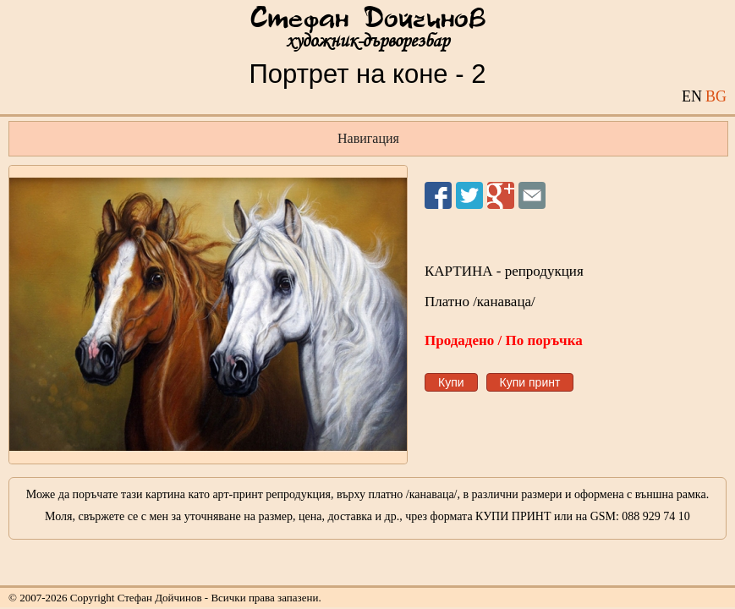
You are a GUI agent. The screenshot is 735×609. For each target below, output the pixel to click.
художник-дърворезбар (367, 41)
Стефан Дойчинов (367, 19)
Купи (451, 382)
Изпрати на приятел (532, 195)
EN (692, 96)
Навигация (368, 138)
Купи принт (530, 382)
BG (716, 96)
